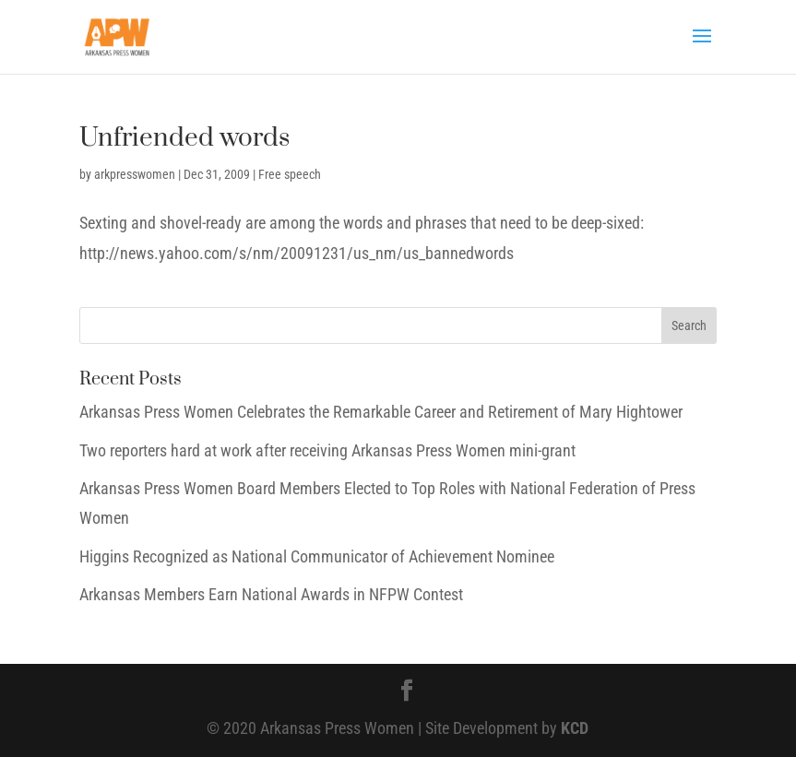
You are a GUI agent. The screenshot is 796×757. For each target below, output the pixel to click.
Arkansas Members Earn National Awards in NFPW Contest (271, 594)
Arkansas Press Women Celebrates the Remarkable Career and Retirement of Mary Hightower (381, 411)
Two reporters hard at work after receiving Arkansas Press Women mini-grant (327, 450)
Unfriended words (184, 138)
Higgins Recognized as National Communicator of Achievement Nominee (316, 556)
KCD (574, 728)
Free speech (289, 174)
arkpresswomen (134, 174)
